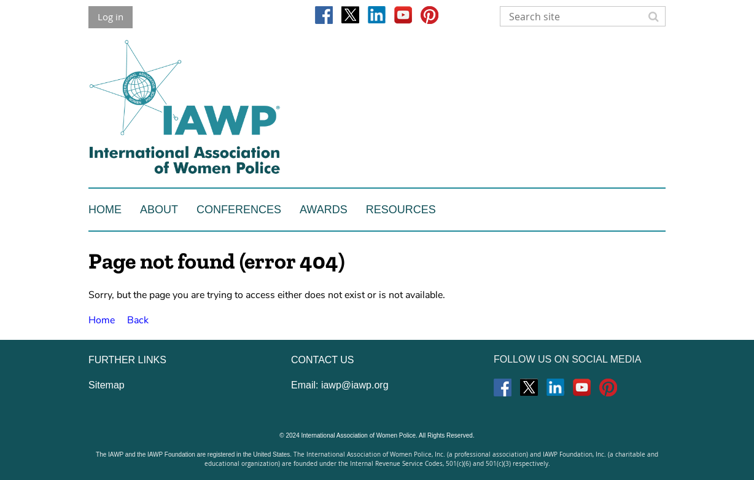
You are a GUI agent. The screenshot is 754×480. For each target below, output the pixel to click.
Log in (110, 16)
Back (138, 320)
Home (101, 320)
